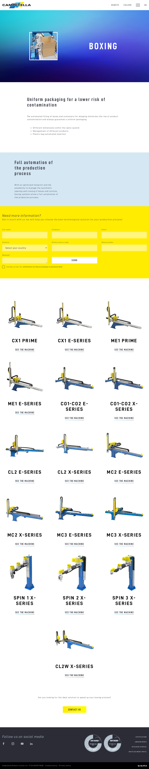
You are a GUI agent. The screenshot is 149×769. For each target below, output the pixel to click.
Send (74, 260)
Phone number (107, 242)
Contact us (74, 709)
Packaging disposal (139, 747)
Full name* (6, 229)
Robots (115, 5)
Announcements (141, 742)
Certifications (141, 737)
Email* (104, 229)
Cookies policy (51, 765)
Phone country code (60, 242)
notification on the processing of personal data (42, 267)
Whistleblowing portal (138, 751)
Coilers (128, 5)
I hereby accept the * (34, 267)
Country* (6, 242)
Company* (56, 229)
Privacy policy (65, 765)
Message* (6, 255)
